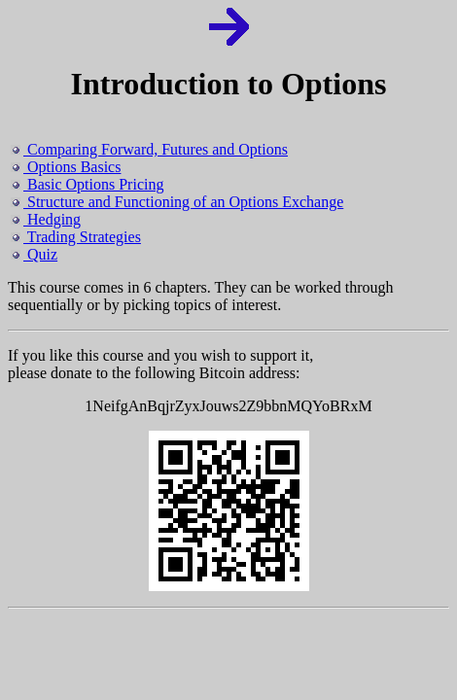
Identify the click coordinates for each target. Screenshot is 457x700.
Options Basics (66, 166)
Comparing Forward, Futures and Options (149, 149)
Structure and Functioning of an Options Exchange (177, 201)
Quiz (34, 254)
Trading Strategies (76, 236)
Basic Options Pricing (87, 184)
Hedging (46, 219)
